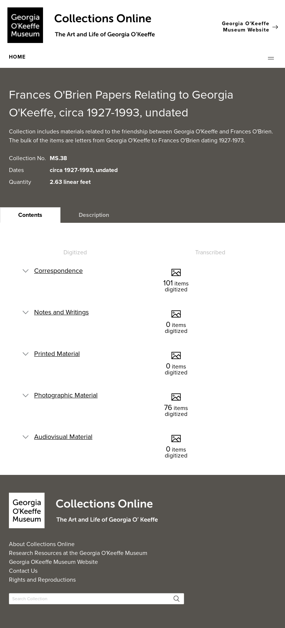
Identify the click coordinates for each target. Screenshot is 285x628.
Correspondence (58, 270)
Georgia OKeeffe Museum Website (53, 562)
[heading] (30, 215)
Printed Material (57, 353)
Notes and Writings (61, 312)
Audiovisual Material (63, 437)
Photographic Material (66, 395)
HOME (17, 57)
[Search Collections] (96, 598)
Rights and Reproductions (42, 579)
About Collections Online (42, 544)
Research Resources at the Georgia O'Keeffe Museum (78, 553)
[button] (271, 58)
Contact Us (23, 570)
